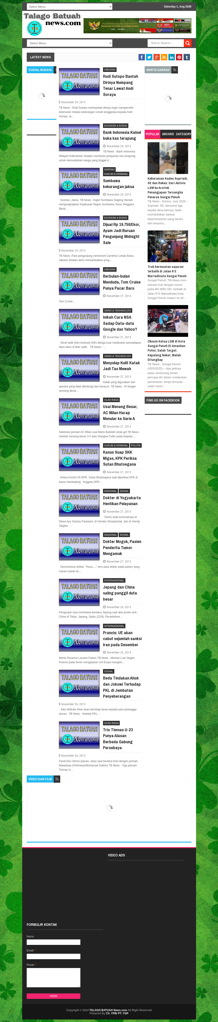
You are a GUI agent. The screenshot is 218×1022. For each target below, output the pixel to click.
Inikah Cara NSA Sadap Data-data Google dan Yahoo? (120, 323)
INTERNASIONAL (114, 580)
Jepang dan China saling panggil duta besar (120, 593)
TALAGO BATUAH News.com (108, 1010)
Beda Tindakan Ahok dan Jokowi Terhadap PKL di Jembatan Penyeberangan (122, 687)
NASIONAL (110, 491)
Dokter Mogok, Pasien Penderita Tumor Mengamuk (122, 547)
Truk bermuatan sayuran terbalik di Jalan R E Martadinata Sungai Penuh (167, 271)
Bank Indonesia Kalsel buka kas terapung (122, 135)
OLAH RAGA (111, 400)
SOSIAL (124, 491)
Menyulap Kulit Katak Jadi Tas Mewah (121, 366)
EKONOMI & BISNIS (115, 125)
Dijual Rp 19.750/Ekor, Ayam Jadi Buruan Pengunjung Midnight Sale (121, 233)
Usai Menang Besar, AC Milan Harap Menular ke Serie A (120, 412)
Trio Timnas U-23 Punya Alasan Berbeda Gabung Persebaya (118, 739)
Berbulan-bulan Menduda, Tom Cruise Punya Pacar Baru (122, 282)
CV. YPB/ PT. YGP (117, 1013)
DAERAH (109, 169)
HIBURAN (109, 69)
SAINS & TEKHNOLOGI (117, 310)
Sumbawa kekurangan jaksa (118, 184)
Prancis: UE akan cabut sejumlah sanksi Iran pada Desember (122, 639)
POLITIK (136, 445)
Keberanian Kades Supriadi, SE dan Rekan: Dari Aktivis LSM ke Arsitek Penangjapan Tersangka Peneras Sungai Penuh (168, 187)
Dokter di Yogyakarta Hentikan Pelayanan (122, 501)
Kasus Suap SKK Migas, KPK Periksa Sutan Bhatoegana (120, 458)
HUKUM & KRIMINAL (116, 174)
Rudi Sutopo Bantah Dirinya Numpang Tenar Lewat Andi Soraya (120, 85)
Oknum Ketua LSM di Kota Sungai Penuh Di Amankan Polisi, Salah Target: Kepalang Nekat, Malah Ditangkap (166, 350)
